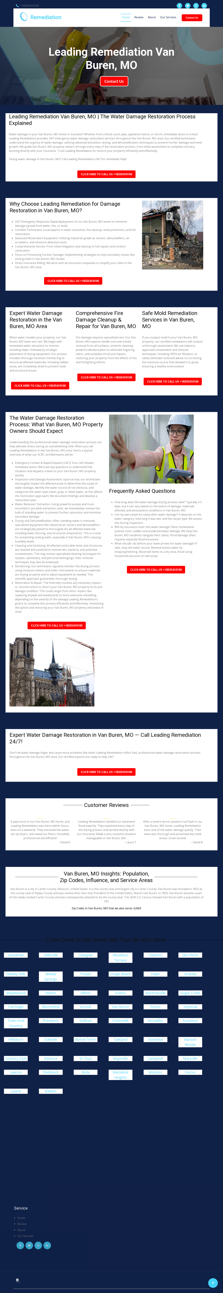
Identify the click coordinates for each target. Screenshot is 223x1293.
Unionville (120, 1020)
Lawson (16, 1072)
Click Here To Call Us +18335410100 (106, 174)
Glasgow (86, 955)
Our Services (168, 17)
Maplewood (15, 993)
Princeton (51, 1020)
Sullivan (85, 1020)
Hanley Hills (15, 974)
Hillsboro (15, 1039)
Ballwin (51, 1091)
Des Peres (190, 955)
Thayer (85, 974)
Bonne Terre (85, 1039)
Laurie (16, 1091)
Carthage (15, 1006)
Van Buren (120, 1006)
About (152, 17)
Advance (51, 1058)
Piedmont (51, 1072)
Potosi (155, 1006)
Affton (86, 993)
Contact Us (192, 17)
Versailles (155, 1020)
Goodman (16, 955)
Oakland (120, 1039)
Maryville (190, 1058)
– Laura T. (130, 842)
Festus (190, 1072)
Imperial (190, 1006)
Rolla (86, 1072)
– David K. (64, 842)
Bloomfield (50, 1006)
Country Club (16, 1058)
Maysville (120, 1058)
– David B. (197, 842)
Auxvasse (190, 1020)
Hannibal (155, 1039)
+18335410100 (27, 6)
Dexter (50, 993)
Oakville (50, 1039)
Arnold (85, 1006)
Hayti (155, 974)
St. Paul (86, 1058)
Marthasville (155, 993)
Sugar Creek (190, 993)
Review (138, 17)
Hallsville (51, 955)
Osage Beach (120, 974)
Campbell (155, 1058)
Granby (190, 974)
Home (126, 17)
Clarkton (155, 955)
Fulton (120, 993)
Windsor (155, 1072)
